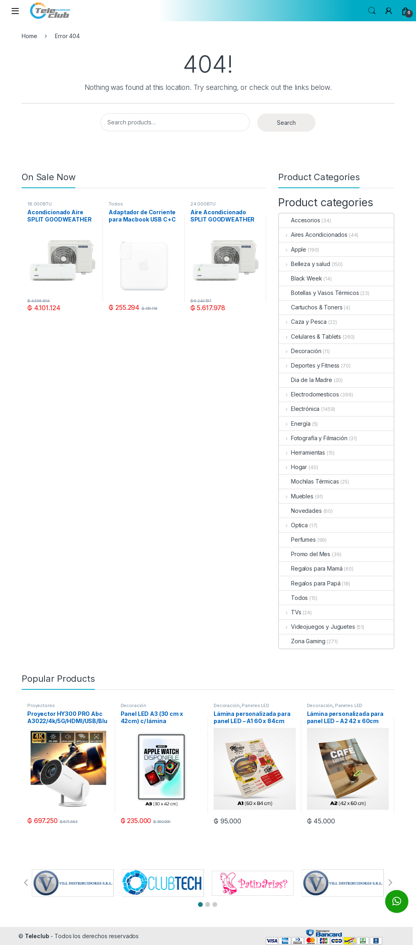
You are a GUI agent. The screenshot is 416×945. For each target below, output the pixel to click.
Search (372, 10)
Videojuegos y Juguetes (317, 626)
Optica (293, 525)
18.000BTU (39, 204)
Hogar (293, 466)
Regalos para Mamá (311, 568)
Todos (116, 204)
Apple (292, 249)
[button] (200, 904)
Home (29, 36)
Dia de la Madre (305, 379)
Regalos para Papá (310, 583)
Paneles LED (255, 705)
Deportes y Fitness (309, 365)
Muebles (296, 496)
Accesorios (299, 220)
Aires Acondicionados (313, 234)
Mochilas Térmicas (309, 481)
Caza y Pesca (303, 321)
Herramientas (302, 452)
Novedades (300, 510)
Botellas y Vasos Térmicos (319, 292)
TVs (290, 612)
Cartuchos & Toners (310, 307)
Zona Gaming (302, 641)
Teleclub (37, 936)
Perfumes (297, 539)
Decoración (300, 351)
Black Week (300, 278)
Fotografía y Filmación (313, 438)
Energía (295, 423)
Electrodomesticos (309, 394)
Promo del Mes (304, 554)
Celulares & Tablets (310, 336)
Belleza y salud (304, 263)
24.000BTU (203, 204)
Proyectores (41, 705)
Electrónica (299, 408)
